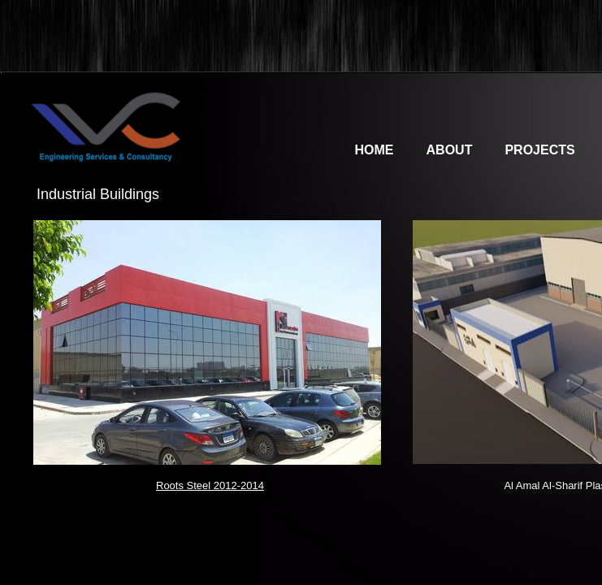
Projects (539, 150)
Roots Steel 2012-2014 (210, 485)
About (450, 150)
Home (374, 150)
